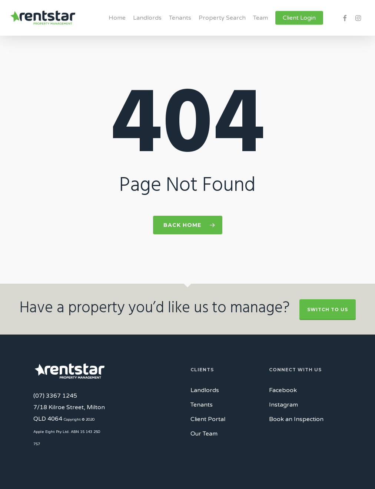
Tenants (201, 404)
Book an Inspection (296, 419)
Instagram (283, 404)
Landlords (204, 390)
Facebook (283, 390)
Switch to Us (327, 309)
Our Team (204, 433)
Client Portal (207, 419)
